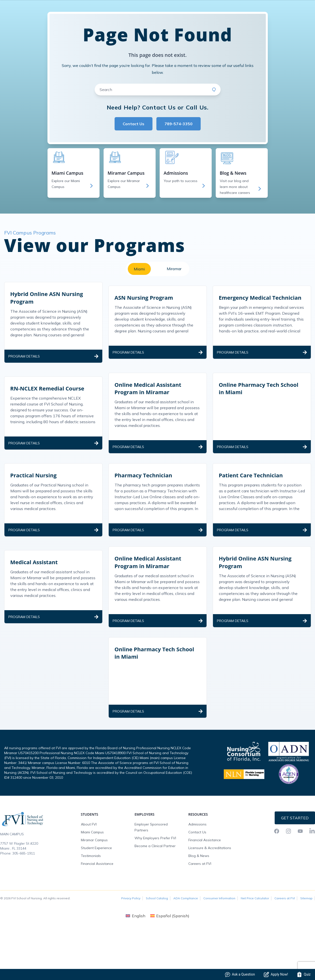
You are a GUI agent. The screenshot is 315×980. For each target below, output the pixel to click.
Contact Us (133, 164)
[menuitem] (135, 956)
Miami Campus (92, 872)
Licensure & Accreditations (209, 888)
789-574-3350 (179, 164)
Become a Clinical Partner (155, 886)
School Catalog (157, 938)
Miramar (174, 309)
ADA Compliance (185, 938)
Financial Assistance (97, 904)
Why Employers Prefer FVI (155, 878)
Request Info (295, 15)
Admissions (197, 864)
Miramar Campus (94, 880)
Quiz (304, 974)
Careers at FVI (199, 904)
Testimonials (91, 896)
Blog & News (198, 896)
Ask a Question (240, 974)
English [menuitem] (138, 956)
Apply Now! (276, 974)
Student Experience (96, 888)
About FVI (89, 864)
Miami (139, 309)
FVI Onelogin (268, 15)
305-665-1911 (23, 893)
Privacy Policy (130, 938)
